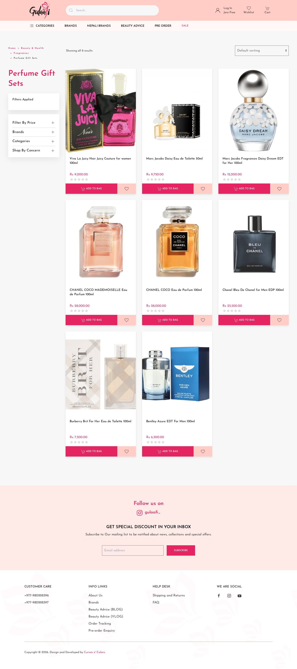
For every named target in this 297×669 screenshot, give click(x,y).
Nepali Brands (99, 26)
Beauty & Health (32, 48)
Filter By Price (23, 123)
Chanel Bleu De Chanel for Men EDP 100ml (253, 290)
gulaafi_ (152, 512)
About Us (96, 595)
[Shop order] (262, 51)
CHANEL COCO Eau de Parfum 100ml (174, 290)
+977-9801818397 (36, 602)
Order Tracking (100, 623)
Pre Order (163, 26)
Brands (71, 26)
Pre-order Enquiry (102, 630)
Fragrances (21, 53)
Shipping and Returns (169, 595)
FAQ (156, 602)
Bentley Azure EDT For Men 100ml (170, 421)
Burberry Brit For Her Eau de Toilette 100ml (100, 421)
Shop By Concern (26, 150)
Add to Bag (91, 189)
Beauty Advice (132, 26)
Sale (185, 25)
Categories (42, 26)
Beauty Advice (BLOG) (106, 609)
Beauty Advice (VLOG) (106, 616)
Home (12, 48)
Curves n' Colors (94, 652)
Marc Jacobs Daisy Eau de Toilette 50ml (174, 158)
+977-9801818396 (36, 595)
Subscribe (181, 550)
